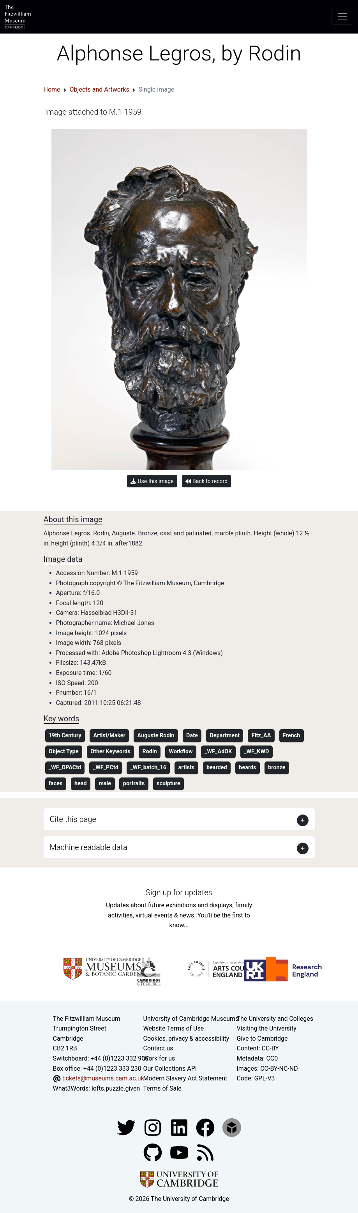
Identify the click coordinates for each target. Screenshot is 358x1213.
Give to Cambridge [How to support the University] (262, 1038)
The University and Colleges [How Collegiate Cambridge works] (275, 1018)
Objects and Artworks (99, 89)
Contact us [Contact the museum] (158, 1048)
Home (52, 89)
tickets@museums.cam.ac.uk (103, 1078)
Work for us (159, 1058)
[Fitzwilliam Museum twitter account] (127, 1127)
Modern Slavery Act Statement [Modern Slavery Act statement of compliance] (185, 1078)
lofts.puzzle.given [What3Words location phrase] (116, 1088)
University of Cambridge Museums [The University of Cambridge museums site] (191, 1018)
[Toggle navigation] (342, 17)
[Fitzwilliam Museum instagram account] (153, 1127)
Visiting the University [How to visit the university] (266, 1028)
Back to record (206, 481)
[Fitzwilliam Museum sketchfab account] (231, 1127)
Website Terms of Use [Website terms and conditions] (173, 1028)
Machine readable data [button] (88, 847)
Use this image (152, 481)
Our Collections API (170, 1068)
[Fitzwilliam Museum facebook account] (180, 1127)
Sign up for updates (179, 892)
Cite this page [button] (73, 819)
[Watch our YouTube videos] (180, 1152)
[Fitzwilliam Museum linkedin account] (206, 1127)
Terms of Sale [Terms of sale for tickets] (162, 1088)
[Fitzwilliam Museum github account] (153, 1152)
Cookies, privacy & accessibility (186, 1038)
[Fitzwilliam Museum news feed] (205, 1152)
